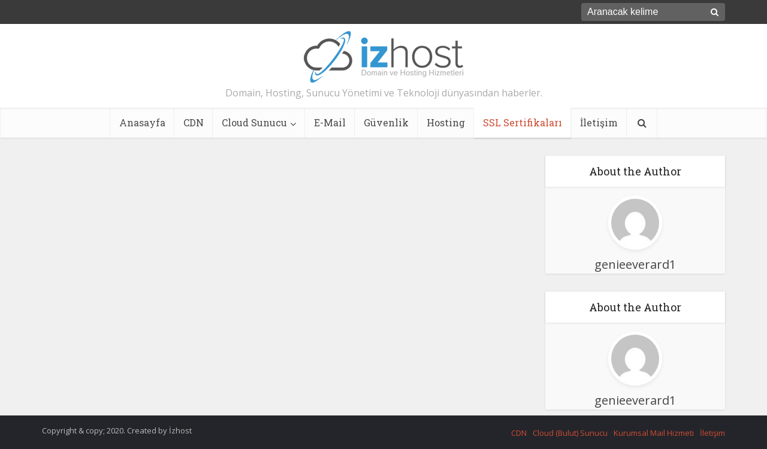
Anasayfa (142, 122)
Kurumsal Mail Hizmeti (654, 432)
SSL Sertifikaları (522, 122)
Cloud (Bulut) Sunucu (570, 432)
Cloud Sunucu (254, 122)
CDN (193, 122)
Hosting (446, 122)
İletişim (599, 122)
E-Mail (330, 122)
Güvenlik (386, 122)
